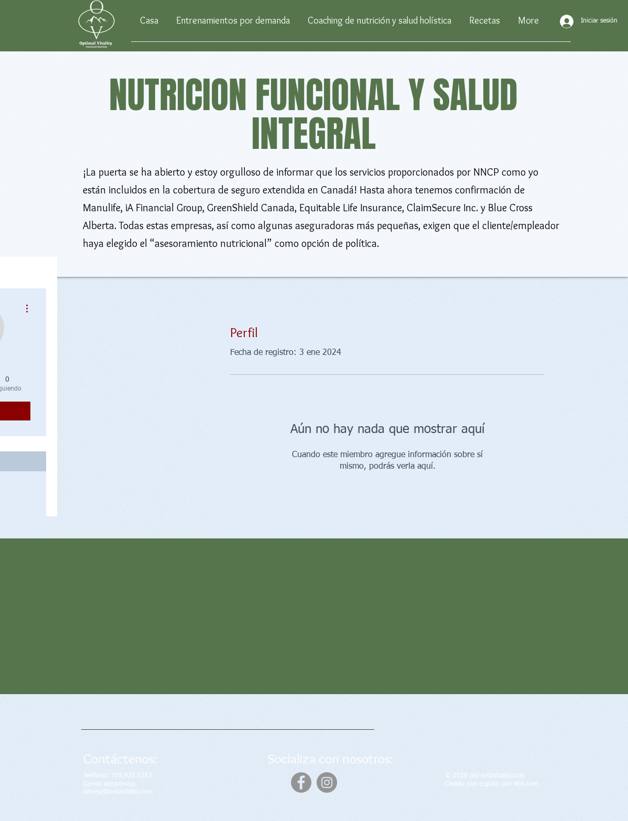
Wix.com (526, 784)
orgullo (489, 784)
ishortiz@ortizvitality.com (118, 792)
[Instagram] (327, 782)
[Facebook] (301, 782)
